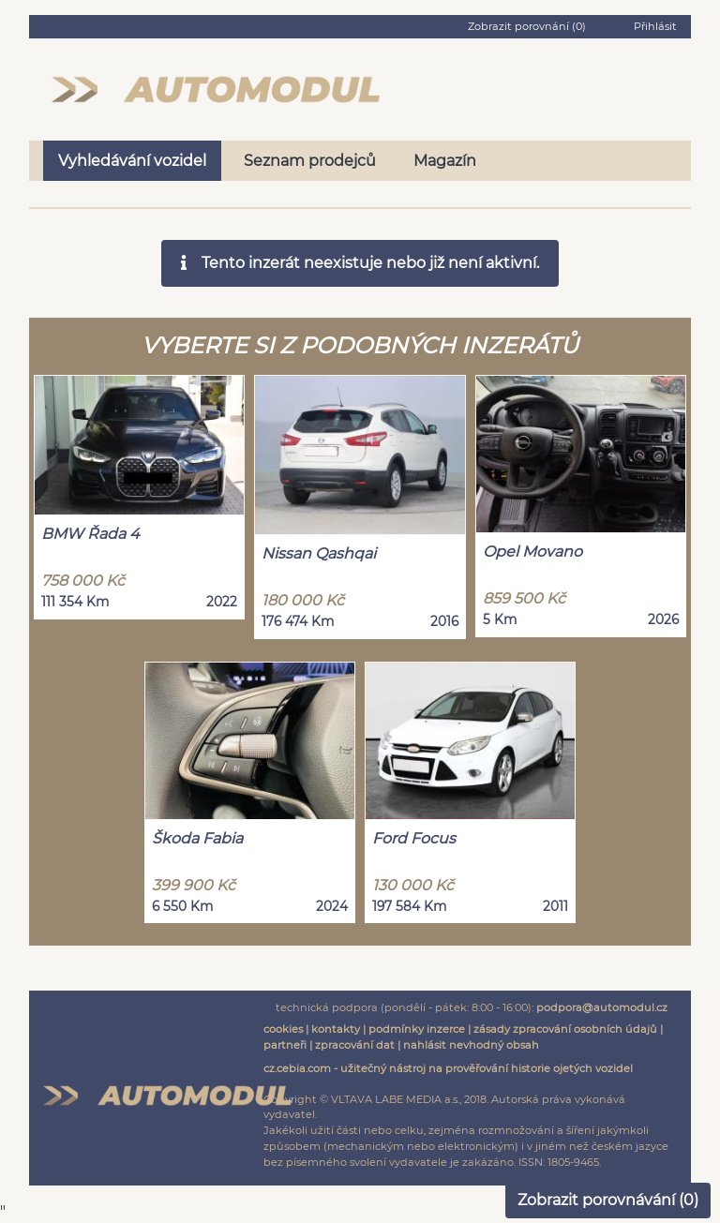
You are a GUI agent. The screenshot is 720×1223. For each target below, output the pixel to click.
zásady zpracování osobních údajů (565, 1029)
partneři (285, 1044)
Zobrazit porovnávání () (608, 1200)
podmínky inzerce (416, 1029)
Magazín (444, 161)
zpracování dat (355, 1044)
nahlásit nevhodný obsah (471, 1044)
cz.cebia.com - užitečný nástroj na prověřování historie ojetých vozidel (448, 1068)
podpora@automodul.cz (602, 1007)
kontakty (335, 1029)
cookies (283, 1029)
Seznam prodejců (310, 161)
